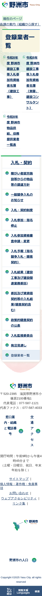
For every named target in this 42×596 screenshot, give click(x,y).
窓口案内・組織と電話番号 (10, 425)
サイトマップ (19, 479)
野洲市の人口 (18, 560)
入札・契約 (21, 162)
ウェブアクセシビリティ (19, 498)
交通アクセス (32, 431)
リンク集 (18, 503)
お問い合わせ (19, 493)
